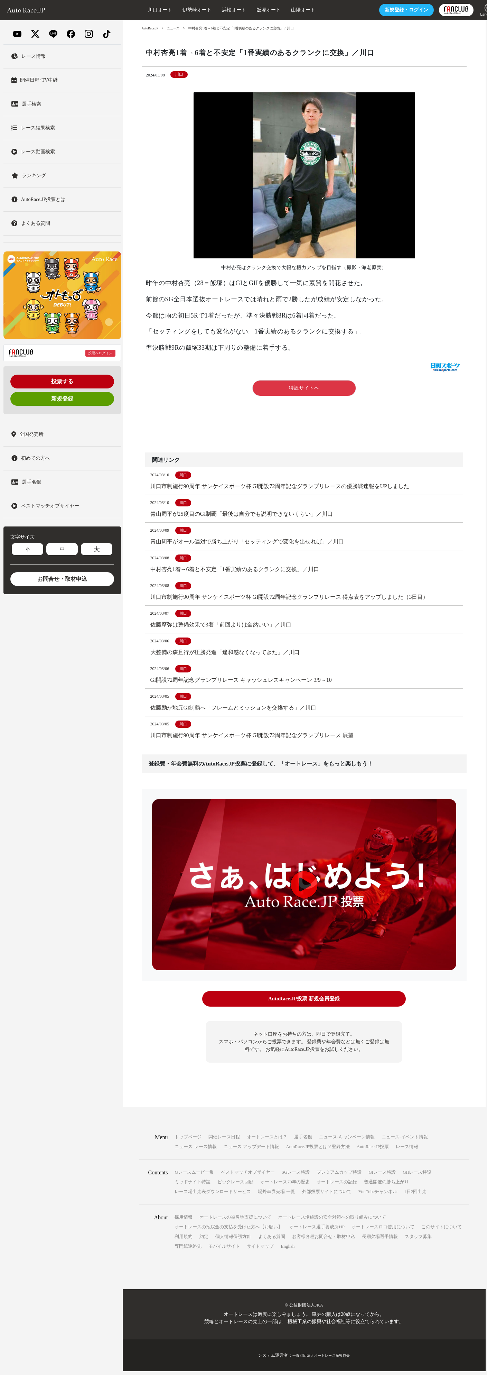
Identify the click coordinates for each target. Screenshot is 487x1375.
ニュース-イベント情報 (405, 1140)
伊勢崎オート (178, 9)
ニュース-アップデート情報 (251, 1150)
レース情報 (407, 1150)
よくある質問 (271, 1240)
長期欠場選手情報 (380, 1240)
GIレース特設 (382, 1176)
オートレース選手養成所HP (317, 1230)
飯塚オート (250, 9)
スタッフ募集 (418, 1240)
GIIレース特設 (417, 1176)
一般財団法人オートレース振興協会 (321, 1359)
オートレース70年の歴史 (285, 1185)
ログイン (388, 9)
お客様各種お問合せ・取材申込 (323, 1240)
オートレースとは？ (267, 1140)
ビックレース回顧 (235, 1185)
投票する (62, 381)
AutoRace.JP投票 (373, 1150)
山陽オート (285, 9)
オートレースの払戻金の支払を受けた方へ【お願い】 (228, 1230)
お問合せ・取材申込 (62, 579)
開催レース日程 (224, 1140)
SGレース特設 (296, 1176)
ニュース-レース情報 (195, 1150)
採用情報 (184, 1220)
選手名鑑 (303, 1140)
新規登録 (62, 399)
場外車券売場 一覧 (276, 1195)
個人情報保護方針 (233, 1240)
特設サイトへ (304, 388)
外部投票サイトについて (327, 1195)
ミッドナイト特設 (192, 1185)
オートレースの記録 (337, 1185)
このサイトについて (441, 1230)
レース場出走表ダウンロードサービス (213, 1195)
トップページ (188, 1140)
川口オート (142, 9)
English (287, 1250)
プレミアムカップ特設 (339, 1176)
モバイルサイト (224, 1250)
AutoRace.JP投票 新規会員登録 (304, 1003)
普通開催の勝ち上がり (386, 1185)
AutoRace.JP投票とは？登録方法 (318, 1150)
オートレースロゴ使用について (383, 1230)
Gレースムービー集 (194, 1176)
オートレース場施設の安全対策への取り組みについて (332, 1220)
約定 (203, 1240)
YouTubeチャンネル (377, 1195)
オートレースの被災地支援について (235, 1220)
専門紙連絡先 (188, 1250)
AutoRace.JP (151, 28)
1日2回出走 (415, 1195)
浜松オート (216, 9)
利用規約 (184, 1240)
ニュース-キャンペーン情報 (346, 1140)
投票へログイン (100, 353)
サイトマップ (260, 1250)
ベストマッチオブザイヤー (248, 1176)
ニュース (175, 28)
